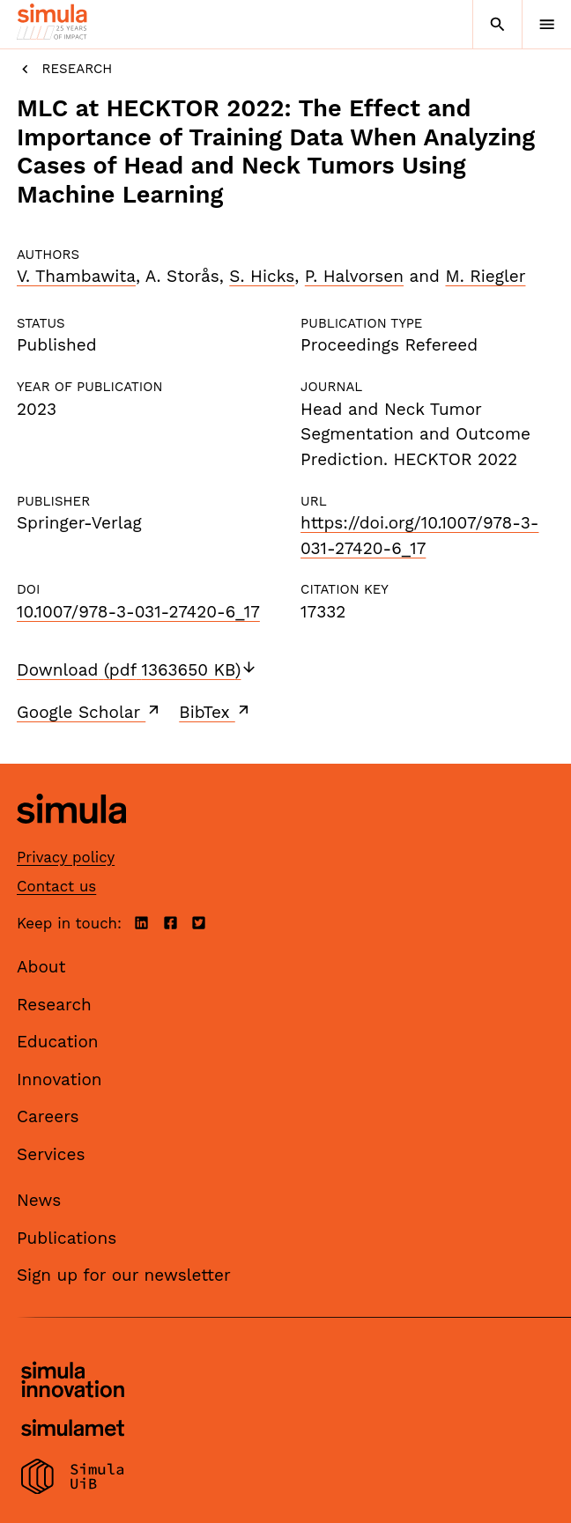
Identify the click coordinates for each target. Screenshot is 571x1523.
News (39, 1200)
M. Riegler (485, 276)
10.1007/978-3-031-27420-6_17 (138, 612)
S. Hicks (261, 276)
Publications (66, 1238)
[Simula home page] (71, 837)
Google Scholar (89, 711)
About (41, 967)
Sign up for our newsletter (124, 1275)
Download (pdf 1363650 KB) (137, 670)
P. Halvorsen (354, 276)
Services (51, 1154)
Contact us (56, 886)
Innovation (59, 1079)
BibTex (215, 711)
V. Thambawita (76, 276)
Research (64, 69)
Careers (48, 1116)
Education (58, 1041)
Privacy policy (66, 857)
